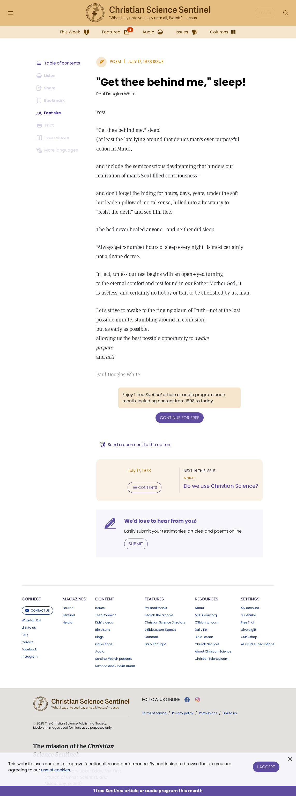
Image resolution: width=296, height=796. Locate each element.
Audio (99, 650)
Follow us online (161, 699)
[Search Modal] (285, 13)
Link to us (29, 626)
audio (115, 664)
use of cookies (55, 770)
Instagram (30, 655)
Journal (68, 606)
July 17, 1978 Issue (143, 61)
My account (250, 606)
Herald (67, 621)
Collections (103, 643)
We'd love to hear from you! (158, 520)
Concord (151, 635)
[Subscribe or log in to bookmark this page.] (51, 100)
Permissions (208, 712)
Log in (265, 13)
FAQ (25, 633)
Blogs (99, 635)
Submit (133, 543)
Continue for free (178, 417)
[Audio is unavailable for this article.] (47, 75)
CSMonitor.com (206, 621)
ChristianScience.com (211, 657)
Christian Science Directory (165, 621)
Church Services (207, 643)
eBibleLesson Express (160, 628)
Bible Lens (102, 628)
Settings (250, 598)
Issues (100, 606)
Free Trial (247, 621)
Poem (113, 61)
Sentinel (69, 614)
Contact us (37, 609)
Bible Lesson (204, 635)
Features (154, 598)
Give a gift (248, 628)
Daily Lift (201, 628)
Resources (206, 598)
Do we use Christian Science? (219, 486)
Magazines (74, 598)
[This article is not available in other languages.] (58, 150)
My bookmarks (156, 606)
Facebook (29, 648)
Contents (141, 487)
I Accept (266, 766)
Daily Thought (155, 643)
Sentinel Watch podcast (113, 657)
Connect (31, 598)
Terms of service (154, 712)
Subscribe (248, 614)
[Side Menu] (10, 13)
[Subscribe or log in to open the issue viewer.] (54, 138)
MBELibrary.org (206, 614)
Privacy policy (182, 712)
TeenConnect (105, 614)
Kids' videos (104, 621)
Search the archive (159, 614)
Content (104, 598)
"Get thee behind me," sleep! (168, 82)
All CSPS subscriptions (257, 643)
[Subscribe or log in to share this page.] (47, 88)
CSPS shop (249, 635)
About (199, 606)
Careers (27, 641)
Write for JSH (31, 619)
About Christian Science (213, 650)
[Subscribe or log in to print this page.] (46, 125)
